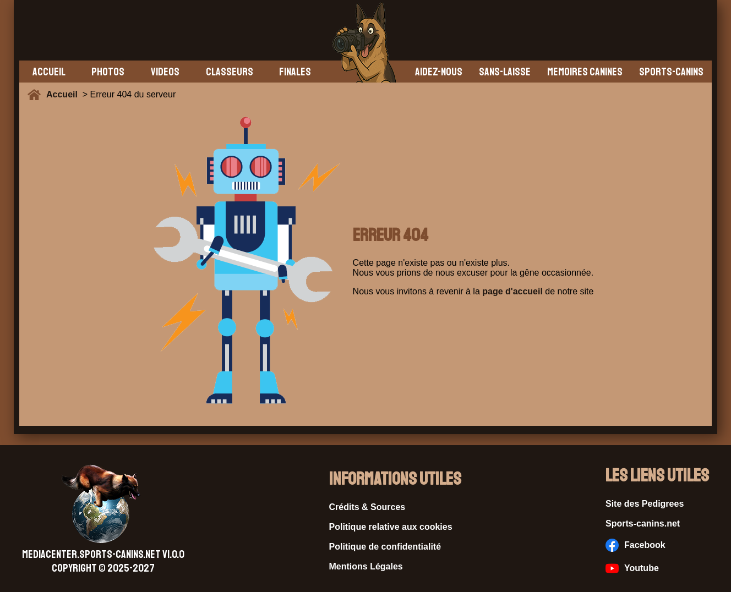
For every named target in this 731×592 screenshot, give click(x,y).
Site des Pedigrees (644, 503)
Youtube (632, 568)
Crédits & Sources (367, 507)
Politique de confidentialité (385, 546)
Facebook (635, 545)
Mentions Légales (366, 566)
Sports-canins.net (642, 523)
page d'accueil (512, 291)
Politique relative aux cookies (390, 526)
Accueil (64, 94)
